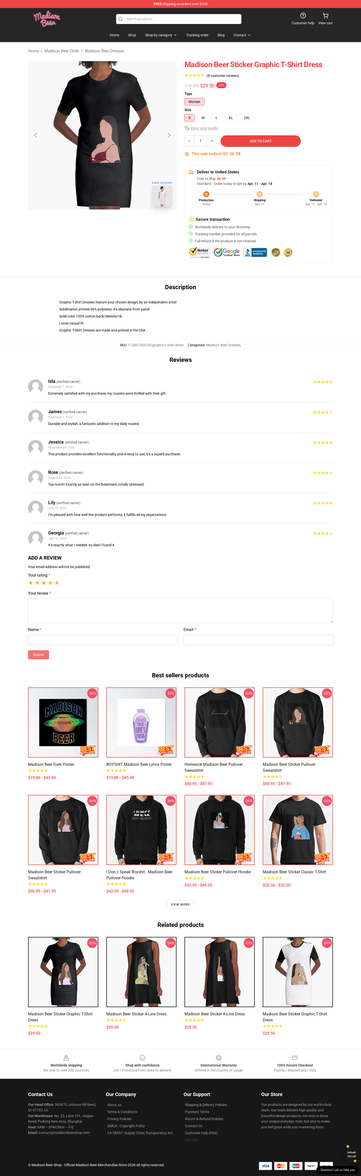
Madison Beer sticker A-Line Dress (136, 1014)
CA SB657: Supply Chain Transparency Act (140, 1133)
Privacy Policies (119, 1119)
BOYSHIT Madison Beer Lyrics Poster (139, 764)
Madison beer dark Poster (51, 764)
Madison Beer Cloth (61, 51)
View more (180, 904)
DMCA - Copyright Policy (126, 1126)
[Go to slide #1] (89, 221)
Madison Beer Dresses (104, 51)
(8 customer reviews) (223, 76)
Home (33, 51)
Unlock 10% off (351, 1154)
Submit (38, 655)
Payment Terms (197, 1112)
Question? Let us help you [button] (337, 1170)
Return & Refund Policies (204, 1119)
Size (188, 110)
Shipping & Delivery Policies (206, 1105)
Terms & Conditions (122, 1112)
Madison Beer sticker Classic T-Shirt (294, 872)
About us (114, 1105)
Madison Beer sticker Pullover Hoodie (218, 872)
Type (188, 94)
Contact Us (193, 1126)
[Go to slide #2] (115, 221)
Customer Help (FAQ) (201, 1133)
